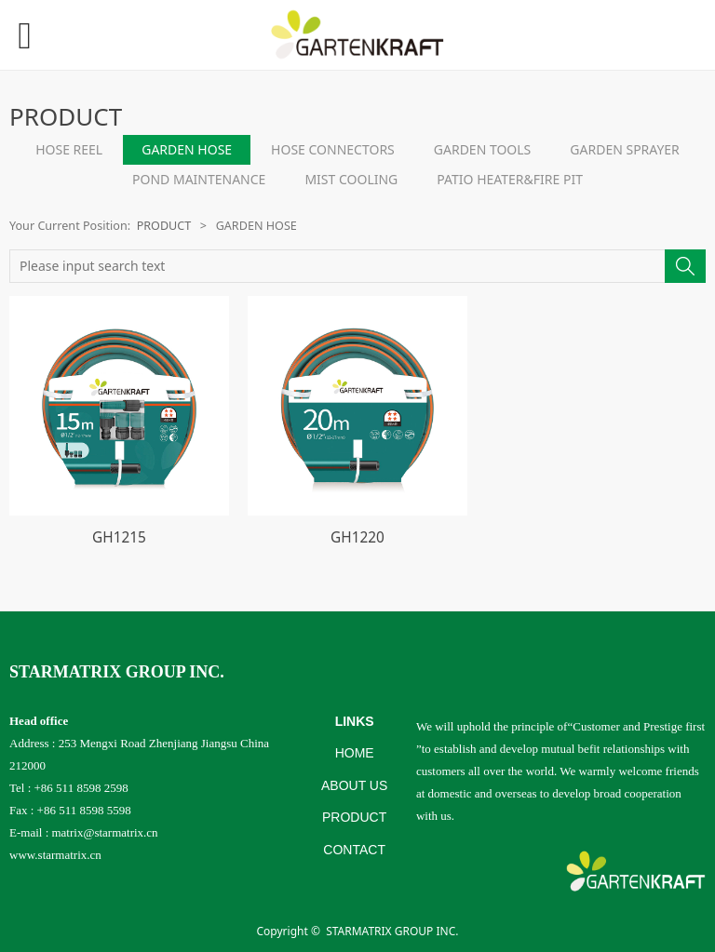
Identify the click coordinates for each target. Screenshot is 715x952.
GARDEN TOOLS (483, 149)
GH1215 (119, 537)
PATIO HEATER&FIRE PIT (510, 179)
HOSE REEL (68, 149)
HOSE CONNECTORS (333, 149)
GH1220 (357, 537)
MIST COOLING (351, 179)
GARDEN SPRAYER (625, 149)
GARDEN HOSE (187, 149)
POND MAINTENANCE (198, 179)
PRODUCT (164, 226)
